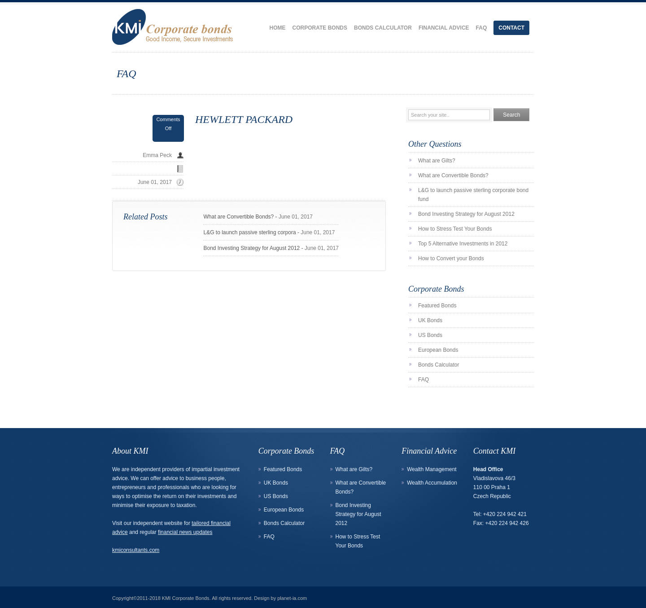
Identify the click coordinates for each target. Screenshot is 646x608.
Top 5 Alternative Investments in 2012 (462, 244)
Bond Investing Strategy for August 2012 (251, 248)
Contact (511, 28)
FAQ (481, 28)
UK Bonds (430, 320)
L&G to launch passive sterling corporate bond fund (473, 194)
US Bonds (430, 335)
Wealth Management (432, 469)
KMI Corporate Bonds (186, 598)
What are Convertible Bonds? (238, 217)
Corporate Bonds (319, 28)
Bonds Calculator (383, 28)
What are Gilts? (436, 160)
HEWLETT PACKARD (243, 119)
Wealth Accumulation (432, 483)
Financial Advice (444, 28)
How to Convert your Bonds (451, 258)
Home (278, 28)
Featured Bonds (437, 305)
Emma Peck (157, 155)
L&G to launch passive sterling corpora (249, 232)
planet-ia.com (292, 598)
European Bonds (438, 350)
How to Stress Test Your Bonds (455, 229)
